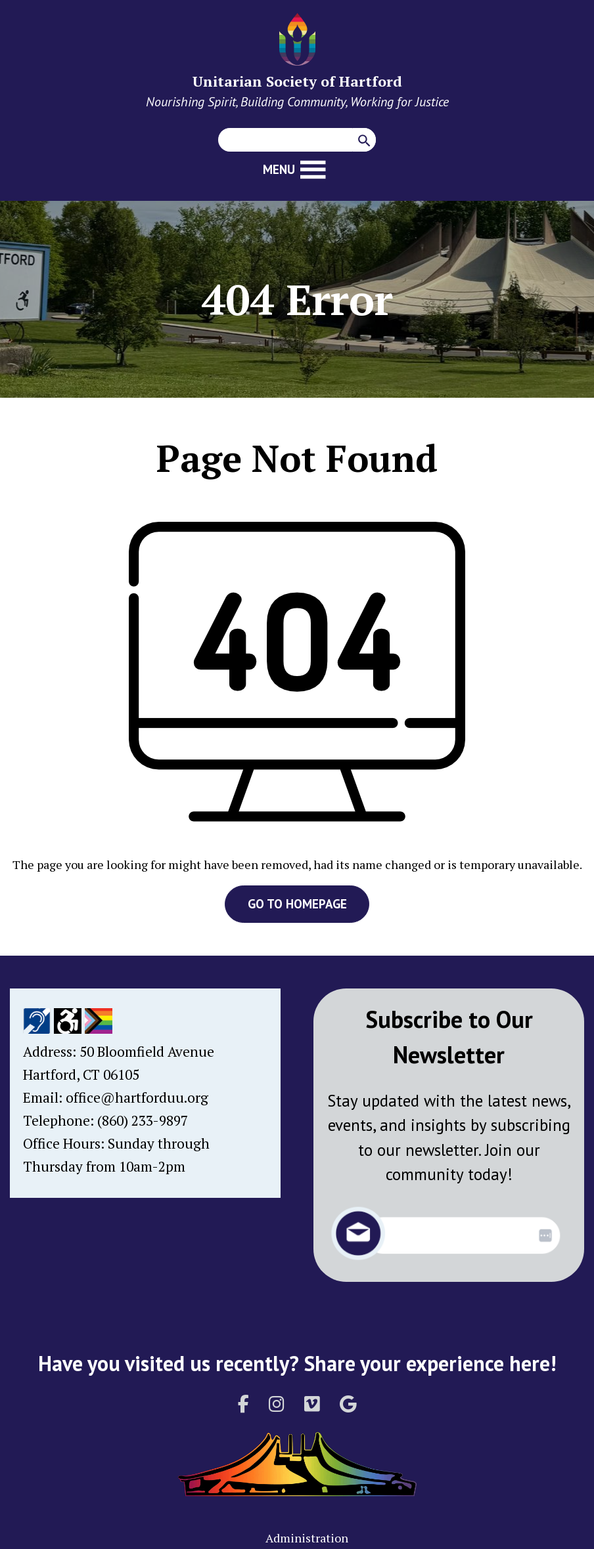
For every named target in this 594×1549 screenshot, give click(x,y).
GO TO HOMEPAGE (297, 904)
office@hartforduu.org (137, 1097)
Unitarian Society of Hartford (297, 81)
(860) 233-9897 (142, 1120)
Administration (306, 1538)
